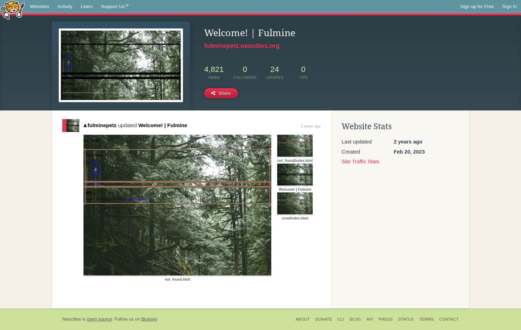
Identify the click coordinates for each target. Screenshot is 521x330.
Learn (87, 6)
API (370, 319)
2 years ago (311, 126)
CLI (341, 319)
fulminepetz (100, 125)
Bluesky (149, 319)
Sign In (509, 6)
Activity (64, 6)
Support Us (115, 6)
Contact (449, 319)
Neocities (71, 319)
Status (406, 319)
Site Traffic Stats (360, 161)
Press (386, 319)
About (303, 319)
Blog (355, 319)
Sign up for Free (477, 6)
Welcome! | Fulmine (162, 125)
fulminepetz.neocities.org (242, 45)
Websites (39, 6)
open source (99, 319)
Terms (426, 319)
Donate (323, 319)
